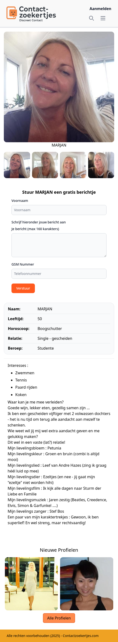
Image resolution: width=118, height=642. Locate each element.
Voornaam (19, 200)
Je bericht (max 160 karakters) (35, 229)
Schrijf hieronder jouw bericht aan (38, 222)
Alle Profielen (59, 618)
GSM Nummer (22, 264)
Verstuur (23, 288)
